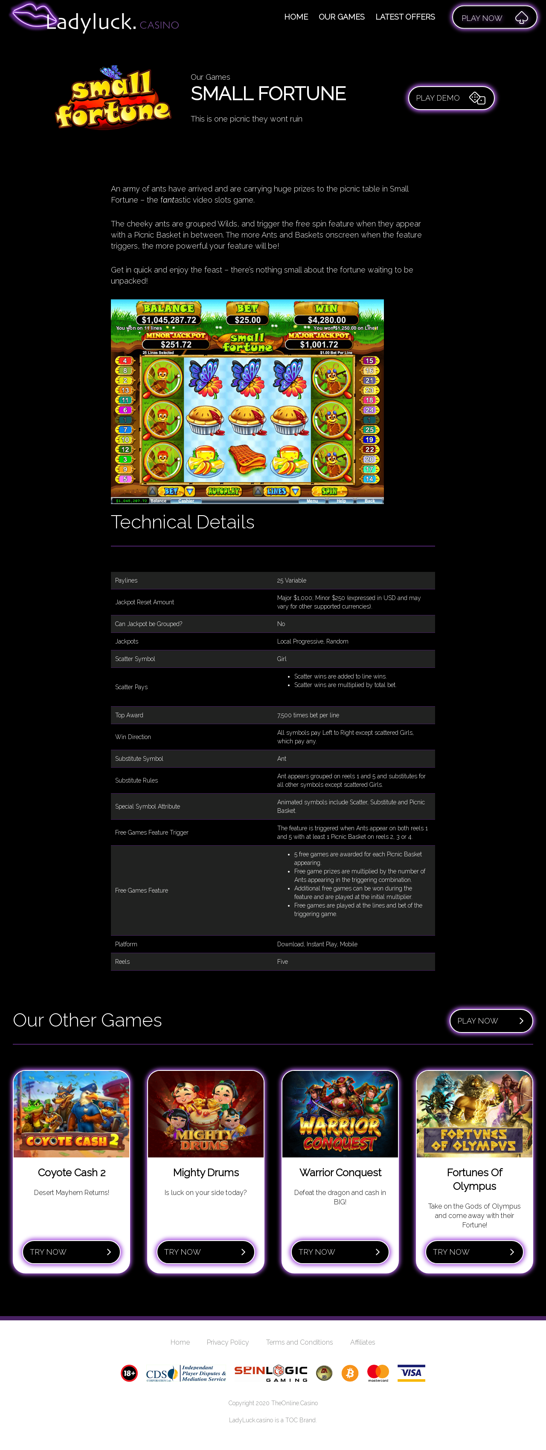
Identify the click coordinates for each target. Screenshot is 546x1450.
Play (495, 17)
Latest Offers (405, 16)
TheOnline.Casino (294, 1403)
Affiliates (362, 1342)
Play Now (490, 1021)
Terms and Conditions (299, 1342)
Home (296, 16)
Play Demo (450, 98)
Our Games (342, 16)
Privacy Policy (228, 1342)
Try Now (70, 1252)
